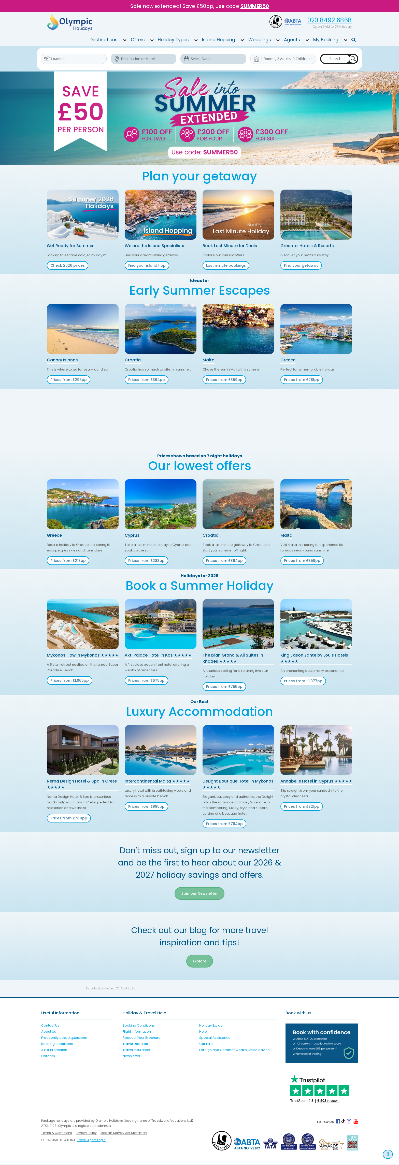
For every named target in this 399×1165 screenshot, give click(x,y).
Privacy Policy (86, 1134)
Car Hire (206, 1044)
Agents (292, 40)
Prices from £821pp (301, 806)
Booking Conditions (139, 1026)
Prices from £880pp (146, 806)
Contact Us (50, 1026)
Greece (287, 360)
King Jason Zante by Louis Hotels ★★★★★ (314, 658)
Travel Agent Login (91, 1141)
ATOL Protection (54, 1050)
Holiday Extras (210, 1026)
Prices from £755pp (224, 686)
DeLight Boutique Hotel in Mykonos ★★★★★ (238, 784)
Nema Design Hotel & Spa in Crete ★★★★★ (82, 784)
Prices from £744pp (68, 818)
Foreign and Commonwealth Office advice (234, 1050)
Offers (138, 40)
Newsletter (131, 1056)
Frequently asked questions (64, 1038)
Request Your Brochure (142, 1038)
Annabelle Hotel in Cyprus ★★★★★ (316, 781)
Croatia (133, 360)
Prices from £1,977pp (303, 681)
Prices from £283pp (146, 560)
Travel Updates (135, 1044)
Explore (199, 961)
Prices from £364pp (146, 379)
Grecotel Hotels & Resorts (307, 246)
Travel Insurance (136, 1050)
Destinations (104, 40)
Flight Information (137, 1032)
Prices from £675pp (146, 680)
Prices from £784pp (224, 823)
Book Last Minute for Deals (230, 246)
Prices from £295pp (68, 379)
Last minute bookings (226, 265)
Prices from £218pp (301, 379)
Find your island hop (147, 265)
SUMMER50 (254, 6)
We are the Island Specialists (154, 246)
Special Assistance (215, 1038)
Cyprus (132, 535)
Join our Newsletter (199, 893)
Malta (209, 360)
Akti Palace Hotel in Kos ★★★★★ (158, 655)
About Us (48, 1032)
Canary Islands (62, 360)
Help (203, 1032)
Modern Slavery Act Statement (124, 1134)
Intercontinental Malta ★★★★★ (157, 781)
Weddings (259, 40)
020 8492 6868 (329, 20)
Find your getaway (301, 265)
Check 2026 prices (67, 265)
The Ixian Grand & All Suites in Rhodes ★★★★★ (233, 658)
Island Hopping (218, 40)
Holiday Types (173, 40)
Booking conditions (57, 1044)
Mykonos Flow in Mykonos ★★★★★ (83, 655)
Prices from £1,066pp (69, 680)
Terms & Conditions (56, 1134)
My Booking (325, 40)
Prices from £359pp (224, 379)
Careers (48, 1056)
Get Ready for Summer (70, 246)
